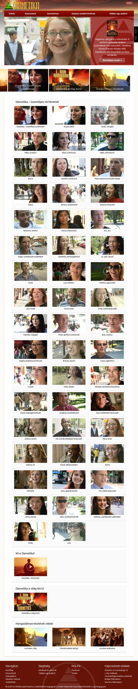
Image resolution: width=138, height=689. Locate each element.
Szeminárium (53, 14)
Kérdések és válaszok (47, 670)
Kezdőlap (9, 670)
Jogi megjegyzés (99, 687)
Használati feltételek (82, 687)
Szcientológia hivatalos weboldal (118, 676)
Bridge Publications (113, 679)
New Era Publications (113, 682)
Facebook (76, 670)
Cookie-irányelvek (64, 687)
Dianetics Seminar (13, 679)
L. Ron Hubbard (111, 673)
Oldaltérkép (10, 682)
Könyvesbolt (30, 14)
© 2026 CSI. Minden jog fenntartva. (20, 687)
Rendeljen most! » (112, 60)
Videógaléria (11, 676)
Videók (12, 14)
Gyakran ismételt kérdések (83, 14)
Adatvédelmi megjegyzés (45, 687)
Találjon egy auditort (118, 14)
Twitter (75, 673)
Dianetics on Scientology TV (116, 670)
